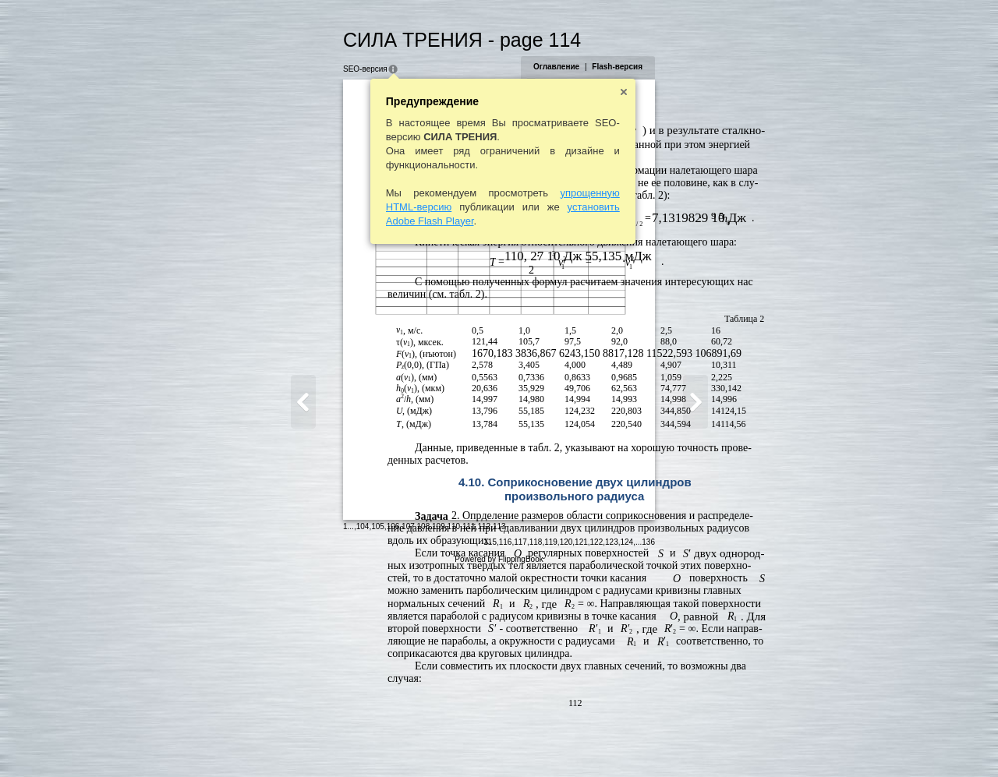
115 (566, 743)
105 (302, 741)
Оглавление (632, 66)
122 (672, 743)
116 (581, 743)
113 (423, 741)
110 (377, 741)
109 (363, 741)
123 (688, 743)
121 (657, 743)
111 (392, 741)
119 (627, 743)
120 (642, 743)
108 (347, 741)
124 (703, 743)
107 (332, 741)
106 (317, 741)
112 (408, 741)
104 (286, 741)
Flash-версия (693, 66)
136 (724, 743)
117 (596, 743)
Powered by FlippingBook (499, 760)
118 (611, 743)
